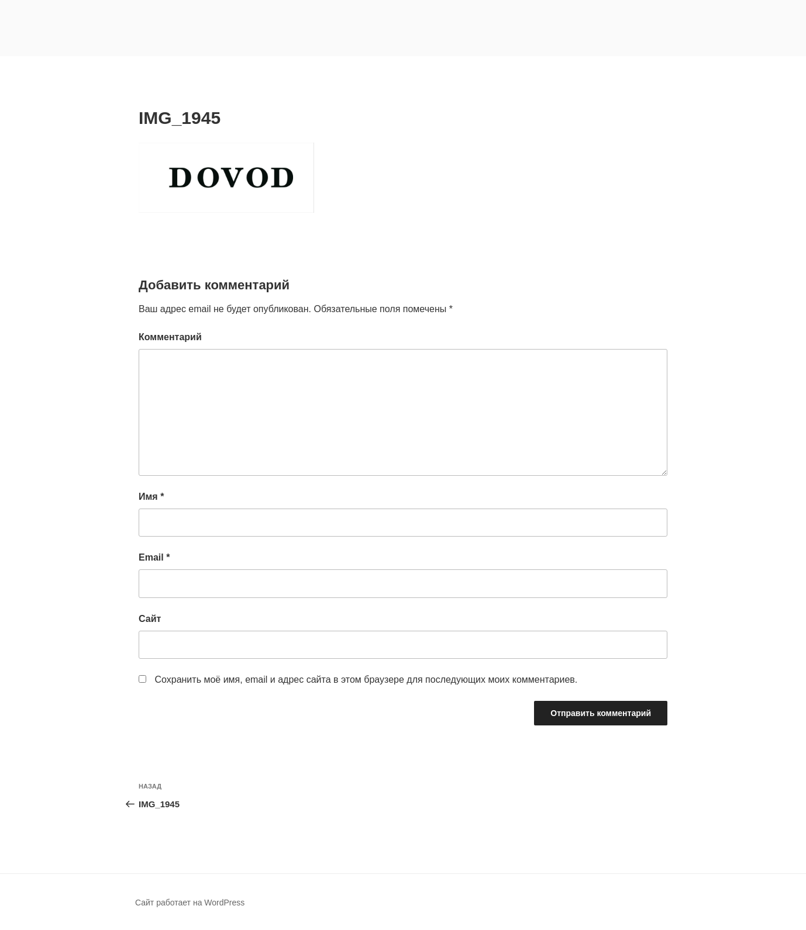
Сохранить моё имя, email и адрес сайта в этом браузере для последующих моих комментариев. (365, 679)
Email (154, 557)
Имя (151, 497)
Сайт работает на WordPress (189, 902)
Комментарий (170, 337)
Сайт (150, 619)
